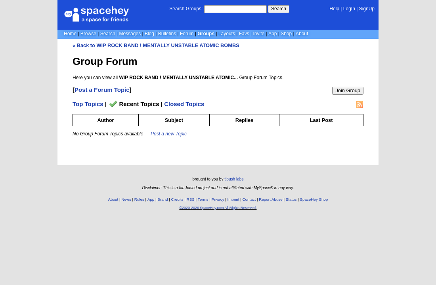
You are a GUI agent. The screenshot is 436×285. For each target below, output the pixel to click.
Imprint (233, 199)
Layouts (226, 33)
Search (278, 8)
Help (334, 8)
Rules (139, 199)
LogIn (349, 8)
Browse (88, 33)
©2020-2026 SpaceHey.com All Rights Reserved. (217, 208)
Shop (286, 33)
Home (70, 33)
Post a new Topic (169, 134)
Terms (203, 199)
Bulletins (167, 33)
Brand (162, 199)
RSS (191, 199)
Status (291, 199)
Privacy (217, 199)
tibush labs (233, 179)
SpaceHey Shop (314, 199)
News (126, 199)
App (272, 33)
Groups (205, 33)
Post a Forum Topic (102, 89)
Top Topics (88, 104)
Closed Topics (184, 104)
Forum (187, 33)
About (302, 33)
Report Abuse (270, 199)
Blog (149, 33)
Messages (130, 33)
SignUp (367, 8)
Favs (244, 33)
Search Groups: (186, 8)
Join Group (347, 90)
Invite (259, 33)
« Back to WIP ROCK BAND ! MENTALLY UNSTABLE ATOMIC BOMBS (156, 45)
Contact (249, 199)
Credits (177, 199)
